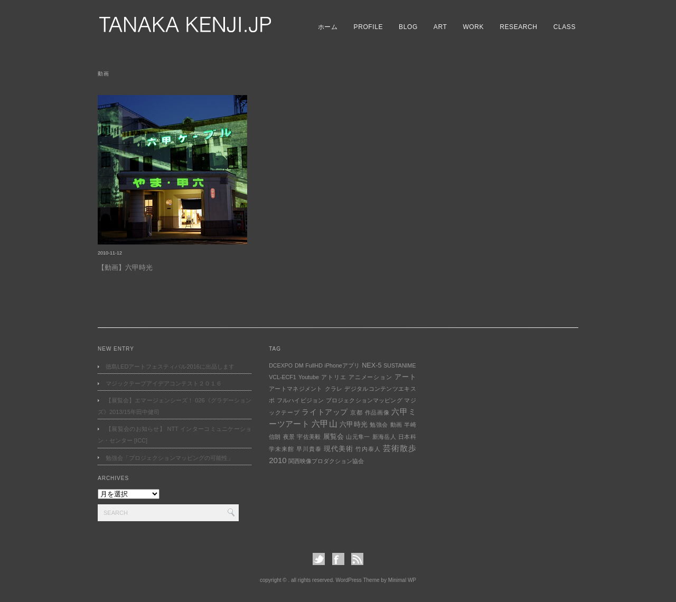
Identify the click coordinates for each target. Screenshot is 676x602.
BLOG (408, 27)
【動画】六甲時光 (125, 267)
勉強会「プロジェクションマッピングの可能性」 (169, 458)
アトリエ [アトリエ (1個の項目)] (333, 377)
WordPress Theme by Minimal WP (376, 580)
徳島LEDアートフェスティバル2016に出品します (170, 366)
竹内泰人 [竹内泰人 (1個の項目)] (367, 449)
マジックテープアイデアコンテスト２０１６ (164, 383)
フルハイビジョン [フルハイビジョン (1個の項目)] (300, 400)
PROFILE (368, 27)
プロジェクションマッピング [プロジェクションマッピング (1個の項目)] (364, 400)
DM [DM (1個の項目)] (299, 365)
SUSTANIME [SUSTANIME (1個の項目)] (399, 365)
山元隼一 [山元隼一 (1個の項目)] (358, 437)
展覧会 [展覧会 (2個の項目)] (333, 436)
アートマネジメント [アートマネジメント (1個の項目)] (296, 388)
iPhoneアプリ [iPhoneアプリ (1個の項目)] (342, 365)
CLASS (564, 27)
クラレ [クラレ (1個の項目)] (334, 388)
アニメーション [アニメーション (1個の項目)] (370, 377)
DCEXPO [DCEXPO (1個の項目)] (281, 365)
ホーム (328, 27)
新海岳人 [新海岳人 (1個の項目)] (384, 437)
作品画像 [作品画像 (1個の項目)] (377, 412)
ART (440, 27)
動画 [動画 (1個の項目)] (396, 424)
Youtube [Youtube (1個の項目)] (308, 377)
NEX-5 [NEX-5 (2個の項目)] (371, 365)
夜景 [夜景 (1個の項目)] (289, 437)
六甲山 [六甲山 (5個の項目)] (324, 423)
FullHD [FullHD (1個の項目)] (314, 365)
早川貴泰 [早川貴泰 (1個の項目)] (308, 449)
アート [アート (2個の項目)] (405, 377)
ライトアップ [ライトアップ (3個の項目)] (325, 412)
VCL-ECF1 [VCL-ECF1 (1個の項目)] (282, 377)
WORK (473, 27)
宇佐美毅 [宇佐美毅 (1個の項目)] (309, 437)
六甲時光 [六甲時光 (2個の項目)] (354, 424)
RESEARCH (518, 27)
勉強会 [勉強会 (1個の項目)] (379, 424)
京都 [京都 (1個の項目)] (356, 412)
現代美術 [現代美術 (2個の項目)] (338, 449)
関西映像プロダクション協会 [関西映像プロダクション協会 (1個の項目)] (326, 461)
